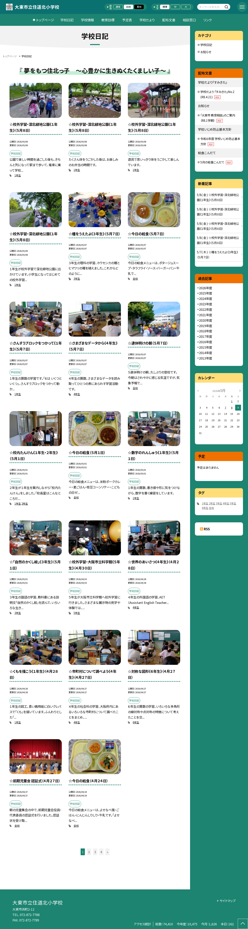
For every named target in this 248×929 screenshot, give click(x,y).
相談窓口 (189, 19)
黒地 (139, 7)
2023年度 (205, 304)
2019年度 (205, 325)
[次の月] (240, 390)
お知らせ (205, 52)
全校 (135, 278)
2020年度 (205, 320)
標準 (165, 7)
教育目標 (108, 19)
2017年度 (205, 336)
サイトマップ (228, 900)
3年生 (77, 278)
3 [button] (95, 852)
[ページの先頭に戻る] (243, 924)
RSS (207, 529)
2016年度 (205, 341)
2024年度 (205, 298)
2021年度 (205, 315)
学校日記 (66, 19)
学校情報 (87, 19)
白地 (128, 7)
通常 (118, 7)
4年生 (77, 394)
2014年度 (205, 352)
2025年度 (205, 293)
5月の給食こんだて (216, 162)
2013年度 (205, 358)
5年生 (77, 613)
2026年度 (205, 288)
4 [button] (101, 852)
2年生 (25, 503)
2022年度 (205, 309)
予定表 (127, 19)
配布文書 (168, 19)
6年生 (136, 722)
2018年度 (205, 331)
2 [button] (89, 852)
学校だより (147, 19)
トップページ (45, 19)
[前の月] (198, 390)
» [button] (107, 852)
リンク (207, 19)
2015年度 (205, 347)
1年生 (18, 175)
